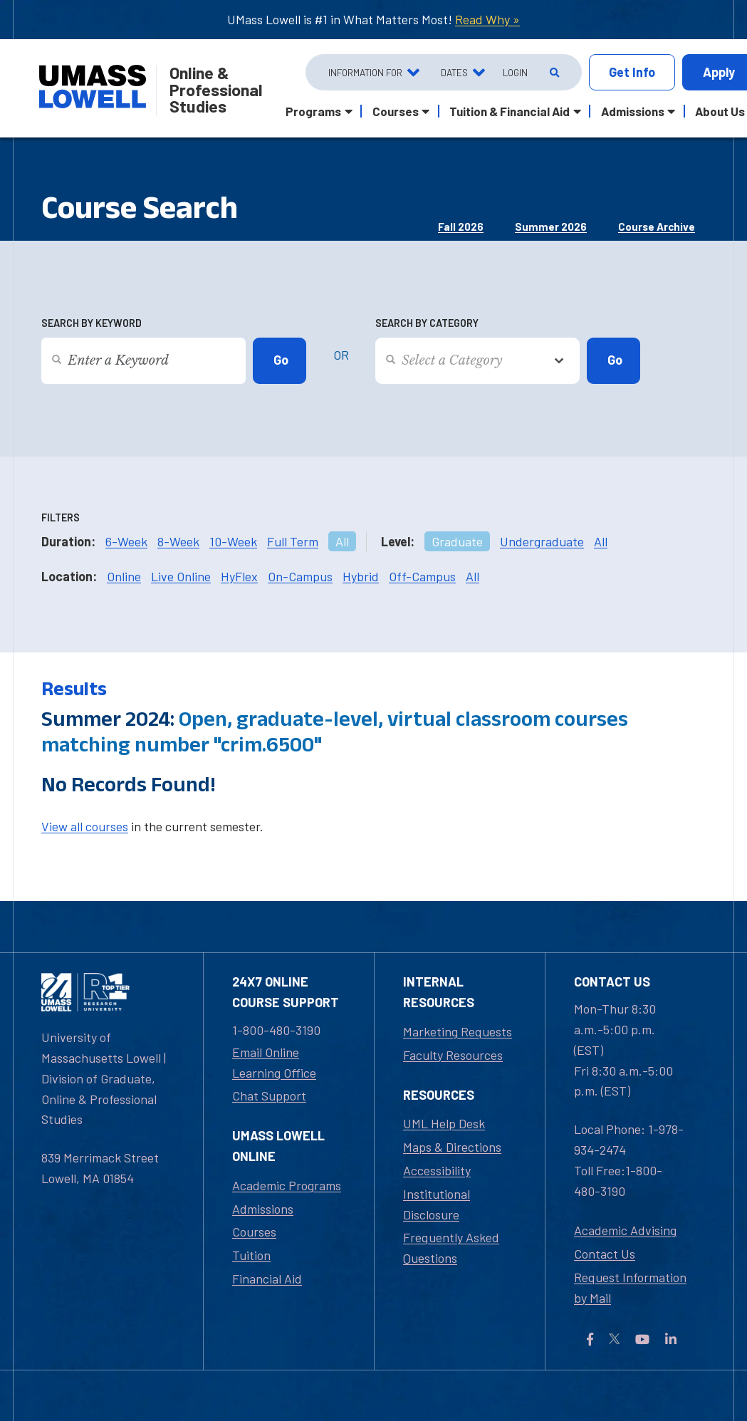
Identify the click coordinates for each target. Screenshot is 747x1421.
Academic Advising (625, 1230)
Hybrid (361, 576)
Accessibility (437, 1170)
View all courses (84, 826)
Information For (365, 72)
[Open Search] (553, 72)
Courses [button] (395, 111)
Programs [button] (313, 111)
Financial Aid (267, 1278)
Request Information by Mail (630, 1287)
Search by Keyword (91, 323)
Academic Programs (286, 1185)
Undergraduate (542, 541)
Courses (254, 1231)
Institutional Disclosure (436, 1204)
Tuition (251, 1255)
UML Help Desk (444, 1123)
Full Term (292, 541)
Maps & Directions (452, 1147)
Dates (454, 72)
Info (632, 72)
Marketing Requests (457, 1031)
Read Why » (487, 19)
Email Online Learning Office (274, 1062)
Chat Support (269, 1095)
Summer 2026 (551, 226)
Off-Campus (422, 576)
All (342, 541)
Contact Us (604, 1253)
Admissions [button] (632, 111)
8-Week (178, 541)
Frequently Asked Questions (451, 1247)
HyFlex (239, 576)
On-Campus (300, 576)
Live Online (181, 576)
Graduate (457, 541)
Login (515, 72)
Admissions (262, 1209)
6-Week (126, 541)
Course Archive (656, 226)
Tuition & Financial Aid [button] (509, 111)
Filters (60, 517)
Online (124, 576)
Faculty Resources (453, 1055)
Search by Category (427, 323)
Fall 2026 (461, 226)
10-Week (233, 541)
